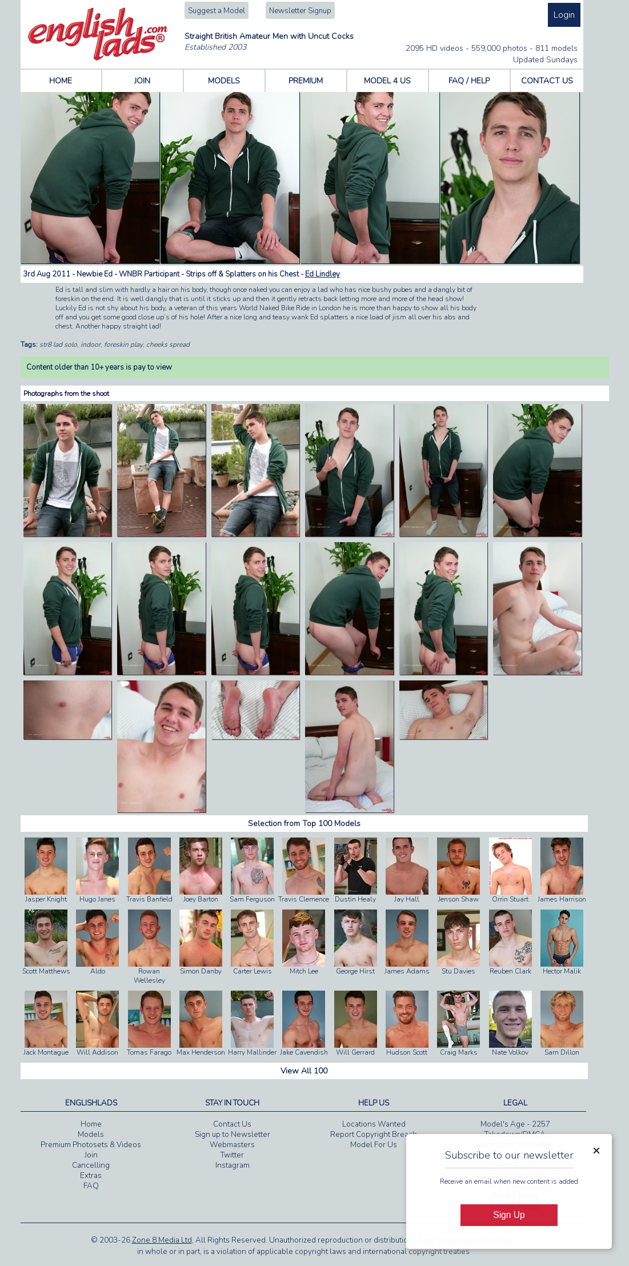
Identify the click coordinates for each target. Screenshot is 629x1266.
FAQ (91, 1186)
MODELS (224, 80)
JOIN (142, 80)
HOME (60, 80)
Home (91, 1124)
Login (564, 15)
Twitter (232, 1155)
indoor (91, 344)
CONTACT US (547, 80)
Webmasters (232, 1145)
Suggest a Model (216, 11)
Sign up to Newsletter (232, 1134)
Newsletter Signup (300, 11)
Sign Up (508, 1215)
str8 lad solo (58, 344)
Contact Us (232, 1124)
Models (91, 1134)
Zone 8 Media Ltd (162, 1240)
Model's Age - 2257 (515, 1124)
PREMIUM (306, 80)
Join (91, 1155)
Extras (91, 1176)
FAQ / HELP (469, 80)
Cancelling (91, 1165)
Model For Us (373, 1145)
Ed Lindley (322, 274)
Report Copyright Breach (373, 1134)
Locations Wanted (374, 1124)
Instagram (232, 1165)
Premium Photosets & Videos (91, 1145)
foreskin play (123, 344)
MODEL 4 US (387, 80)
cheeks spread (168, 344)
